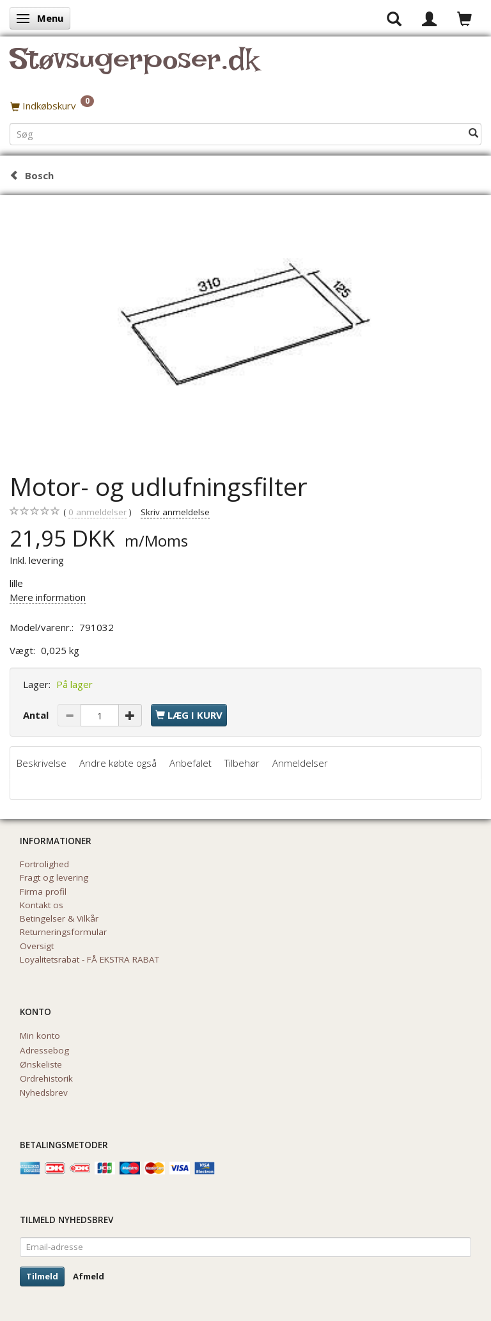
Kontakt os (41, 905)
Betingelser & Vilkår (59, 918)
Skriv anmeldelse (175, 512)
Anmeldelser (300, 763)
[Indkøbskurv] (245, 105)
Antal (37, 715)
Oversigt (37, 946)
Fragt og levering (54, 877)
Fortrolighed (44, 864)
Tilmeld (42, 1276)
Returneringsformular (63, 932)
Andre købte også (118, 763)
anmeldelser (97, 512)
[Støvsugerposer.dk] (134, 66)
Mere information (48, 597)
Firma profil (43, 891)
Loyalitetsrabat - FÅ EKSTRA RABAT (89, 959)
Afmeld (88, 1276)
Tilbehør (242, 763)
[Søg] (473, 133)
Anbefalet (190, 763)
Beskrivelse (41, 763)
